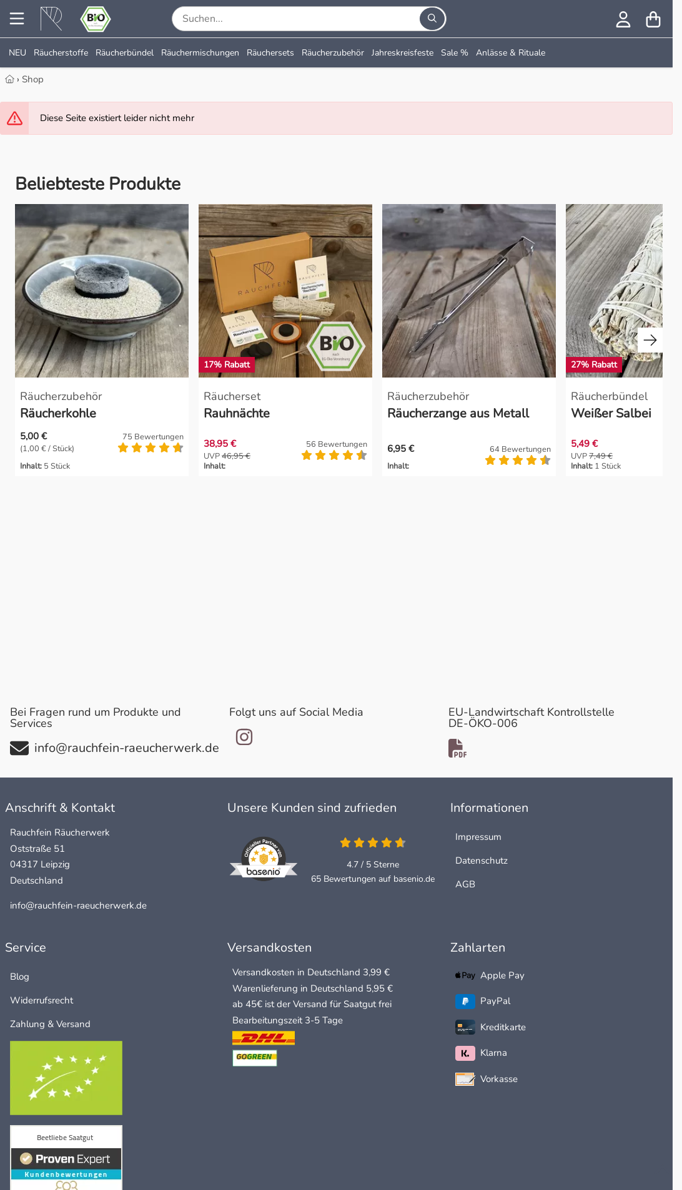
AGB (465, 884)
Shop (33, 79)
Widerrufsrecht (41, 1000)
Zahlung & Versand (50, 1024)
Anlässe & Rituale (510, 53)
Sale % (454, 53)
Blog (19, 976)
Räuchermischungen (200, 53)
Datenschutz (481, 860)
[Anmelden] (623, 18)
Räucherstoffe (61, 53)
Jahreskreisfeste (402, 53)
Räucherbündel (125, 53)
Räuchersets (270, 53)
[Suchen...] (432, 18)
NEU (17, 53)
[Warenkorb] (653, 18)
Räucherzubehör (333, 53)
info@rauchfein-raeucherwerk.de (78, 905)
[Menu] (17, 19)
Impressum (478, 837)
